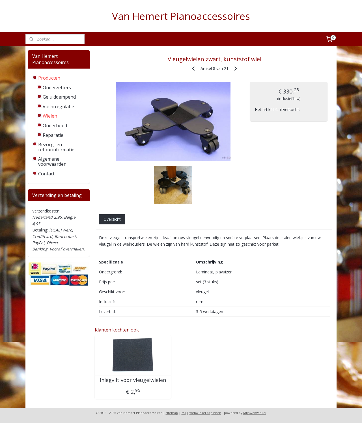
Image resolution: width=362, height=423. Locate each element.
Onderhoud (55, 125)
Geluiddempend (59, 97)
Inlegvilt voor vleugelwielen (133, 380)
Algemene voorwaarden (52, 161)
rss (184, 413)
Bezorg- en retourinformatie (56, 147)
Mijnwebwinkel (254, 413)
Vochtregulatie (58, 106)
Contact (46, 174)
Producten (49, 78)
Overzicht (111, 219)
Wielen (50, 116)
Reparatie (53, 135)
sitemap (172, 413)
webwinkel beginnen (205, 413)
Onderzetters (57, 87)
